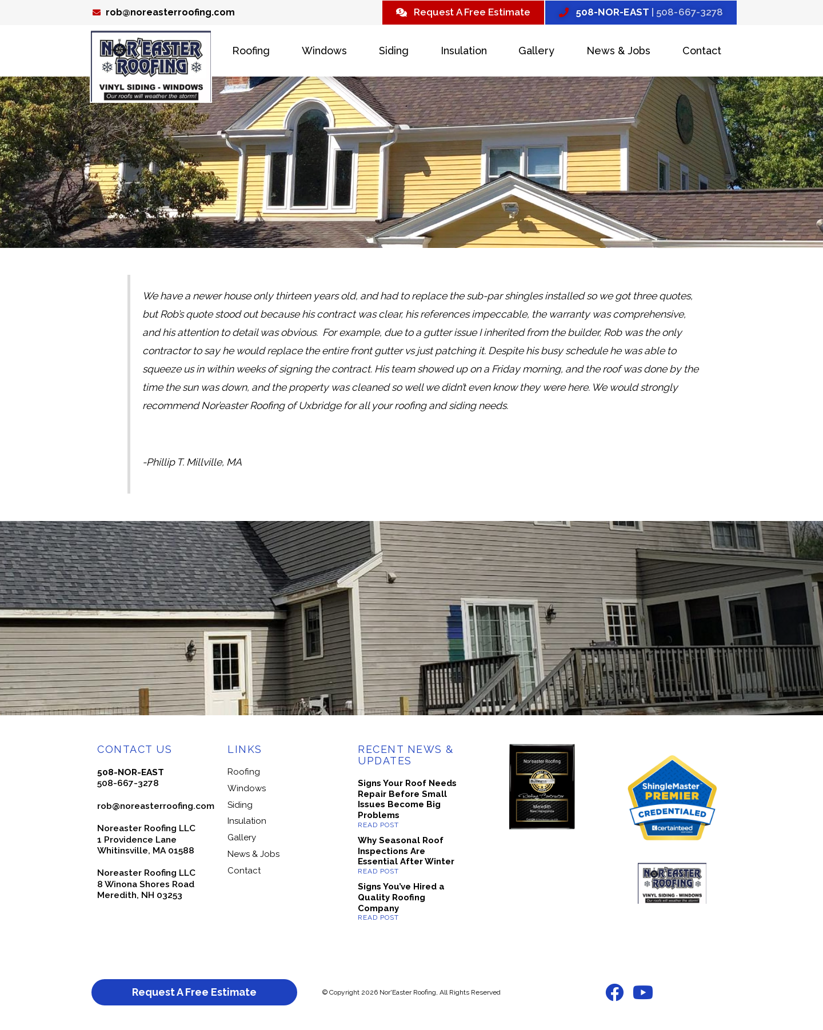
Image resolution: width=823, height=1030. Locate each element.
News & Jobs (618, 52)
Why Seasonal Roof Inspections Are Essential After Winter (406, 852)
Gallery (536, 52)
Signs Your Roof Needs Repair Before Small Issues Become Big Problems (407, 800)
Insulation (464, 52)
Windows (324, 52)
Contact (701, 52)
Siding (394, 52)
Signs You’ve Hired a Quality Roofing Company (401, 899)
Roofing (251, 52)
